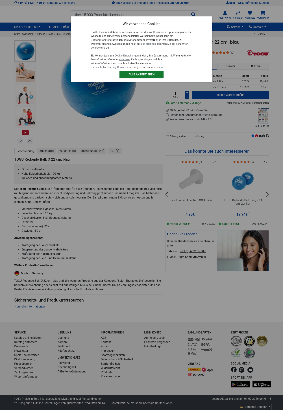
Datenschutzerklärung (103, 67)
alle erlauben (148, 43)
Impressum (157, 67)
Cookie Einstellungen (127, 55)
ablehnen (124, 59)
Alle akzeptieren (141, 74)
